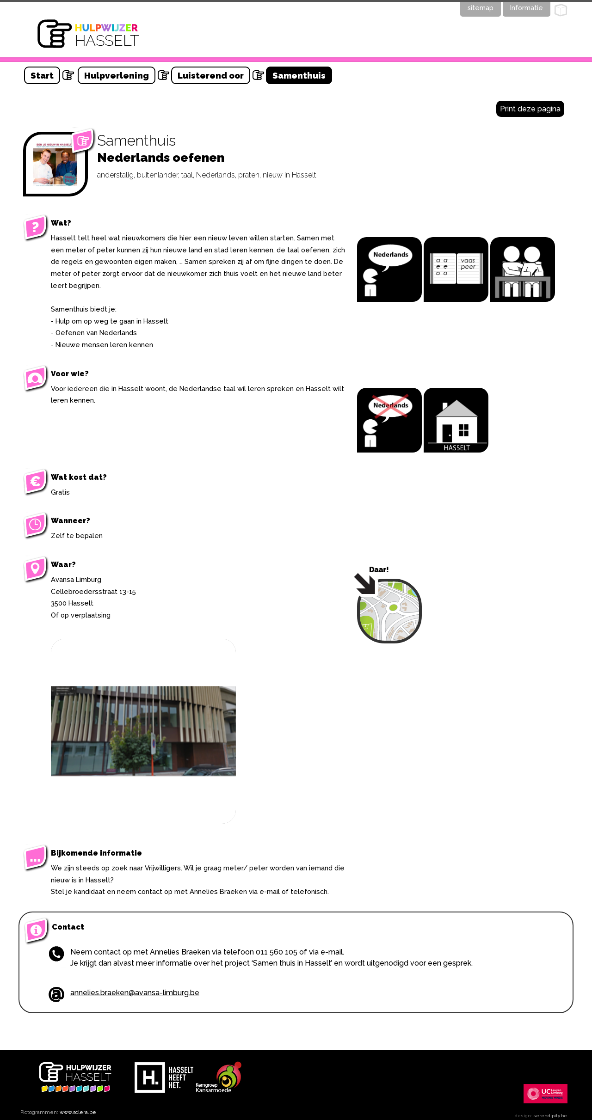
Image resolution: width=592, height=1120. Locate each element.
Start (42, 75)
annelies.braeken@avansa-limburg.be (134, 992)
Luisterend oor (211, 75)
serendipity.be (550, 1115)
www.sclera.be (78, 1112)
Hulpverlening (116, 75)
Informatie (526, 8)
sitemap (480, 8)
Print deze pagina (530, 108)
